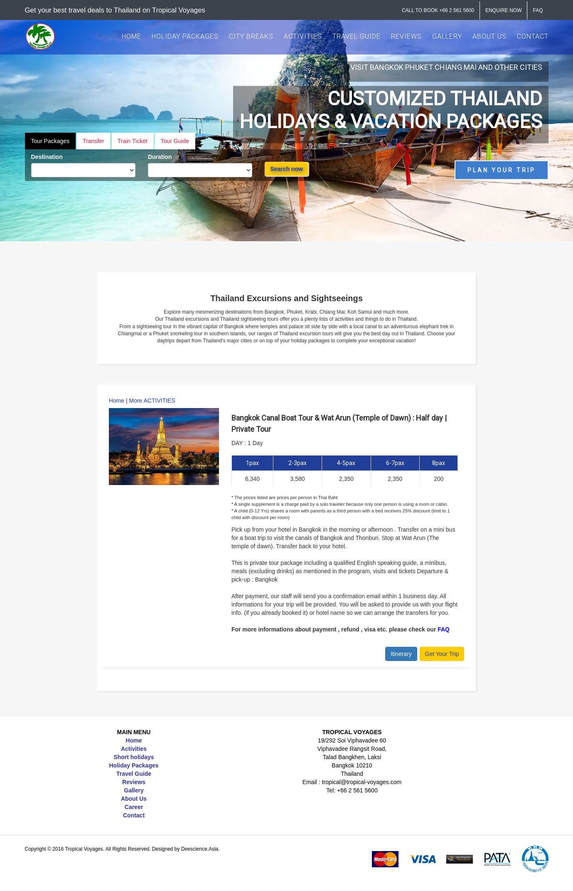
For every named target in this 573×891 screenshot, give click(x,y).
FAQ (444, 629)
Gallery (133, 790)
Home (116, 400)
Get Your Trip (442, 654)
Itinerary (401, 654)
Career (134, 807)
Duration (160, 156)
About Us (134, 798)
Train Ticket (133, 141)
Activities (134, 748)
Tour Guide (175, 141)
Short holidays (133, 757)
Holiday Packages (133, 765)
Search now (286, 169)
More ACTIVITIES (152, 400)
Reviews (133, 782)
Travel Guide (133, 773)
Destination (47, 156)
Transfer (93, 141)
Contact (134, 815)
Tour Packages (50, 141)
